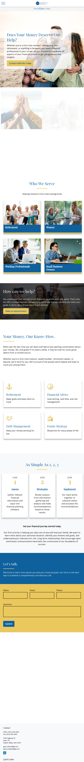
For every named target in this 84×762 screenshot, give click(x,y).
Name (6, 590)
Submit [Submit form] (8, 624)
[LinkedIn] (4, 752)
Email (32, 590)
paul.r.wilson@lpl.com (10, 747)
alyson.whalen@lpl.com (11, 749)
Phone (59, 590)
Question (7, 604)
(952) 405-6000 (13, 732)
